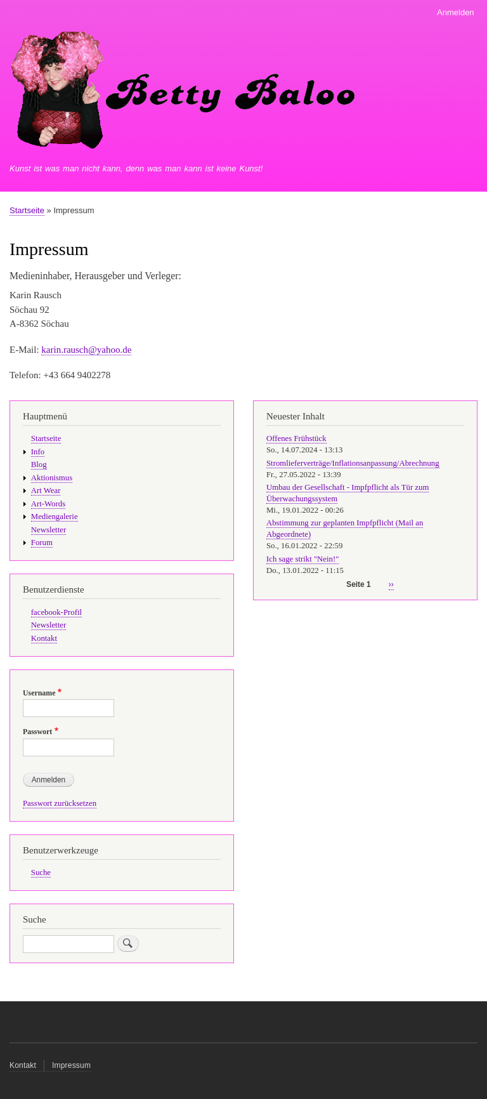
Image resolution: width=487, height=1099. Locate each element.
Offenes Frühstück (296, 438)
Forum (42, 542)
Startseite (27, 210)
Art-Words (48, 503)
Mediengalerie (54, 516)
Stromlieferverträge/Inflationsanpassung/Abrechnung (352, 463)
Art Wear (46, 490)
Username (39, 692)
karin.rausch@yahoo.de (86, 350)
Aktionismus (51, 477)
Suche (41, 872)
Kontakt (44, 638)
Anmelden (455, 12)
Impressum (71, 1065)
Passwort (37, 731)
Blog (39, 464)
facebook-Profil (56, 612)
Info (37, 451)
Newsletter (48, 529)
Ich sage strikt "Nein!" (302, 559)
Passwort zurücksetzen (59, 803)
